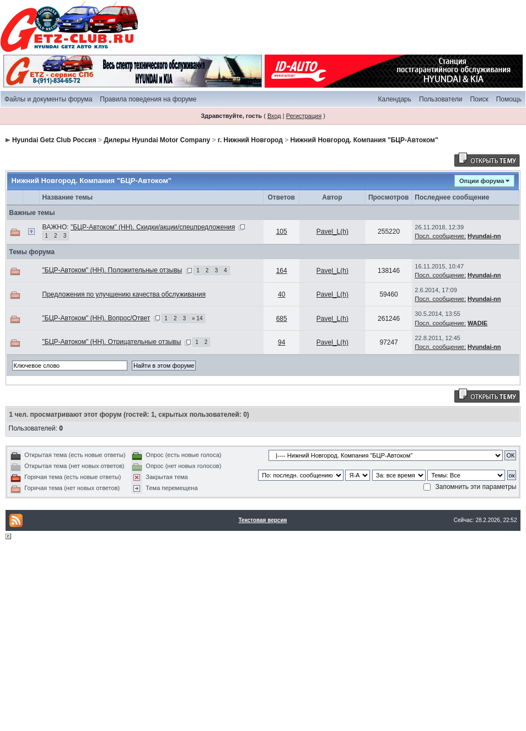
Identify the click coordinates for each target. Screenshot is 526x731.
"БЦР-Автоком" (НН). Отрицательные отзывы (111, 342)
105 (281, 231)
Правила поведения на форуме (148, 99)
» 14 (197, 318)
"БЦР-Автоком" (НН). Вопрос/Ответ (96, 318)
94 (281, 342)
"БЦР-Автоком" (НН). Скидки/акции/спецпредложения (153, 227)
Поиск (479, 99)
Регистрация (303, 115)
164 (281, 271)
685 (281, 318)
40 (281, 294)
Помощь (509, 99)
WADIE (477, 323)
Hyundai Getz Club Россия (54, 140)
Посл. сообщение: (440, 236)
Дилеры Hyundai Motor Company (157, 140)
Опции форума (481, 181)
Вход (274, 115)
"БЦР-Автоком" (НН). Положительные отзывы (112, 270)
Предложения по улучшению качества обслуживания (124, 294)
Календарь (394, 99)
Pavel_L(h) (332, 231)
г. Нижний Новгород (250, 140)
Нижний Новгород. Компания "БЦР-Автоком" (364, 140)
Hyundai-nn (484, 236)
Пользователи (440, 99)
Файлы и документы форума (48, 99)
